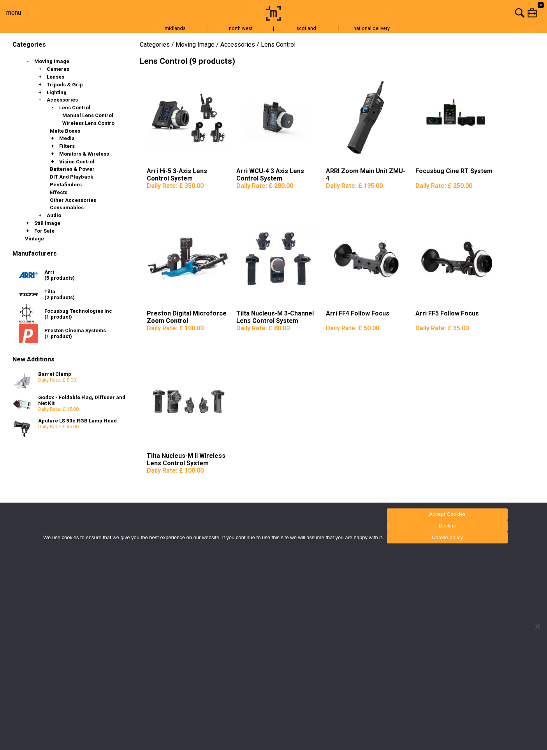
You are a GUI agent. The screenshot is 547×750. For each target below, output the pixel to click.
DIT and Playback (71, 177)
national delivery (372, 28)
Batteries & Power (72, 169)
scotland (306, 28)
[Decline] (537, 626)
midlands (175, 28)
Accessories (62, 100)
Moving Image (51, 61)
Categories (155, 44)
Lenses (55, 77)
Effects (58, 192)
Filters (67, 146)
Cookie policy (447, 537)
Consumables (67, 207)
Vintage (34, 239)
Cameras (58, 69)
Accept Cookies (447, 514)
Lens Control (74, 107)
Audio (54, 215)
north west (241, 28)
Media (67, 138)
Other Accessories (73, 200)
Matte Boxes (65, 131)
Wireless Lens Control (89, 123)
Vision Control (76, 162)
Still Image (47, 223)
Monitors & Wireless (84, 154)
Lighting (57, 92)
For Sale (44, 231)
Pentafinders (66, 185)
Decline (447, 526)
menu (13, 12)
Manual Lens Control (87, 115)
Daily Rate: (175, 185)
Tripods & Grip (65, 85)
